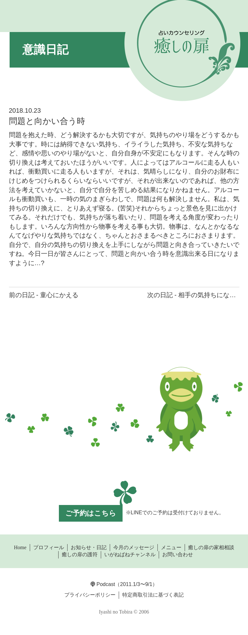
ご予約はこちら (90, 513)
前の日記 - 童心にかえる (44, 294)
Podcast (103, 584)
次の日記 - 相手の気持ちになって (195, 294)
